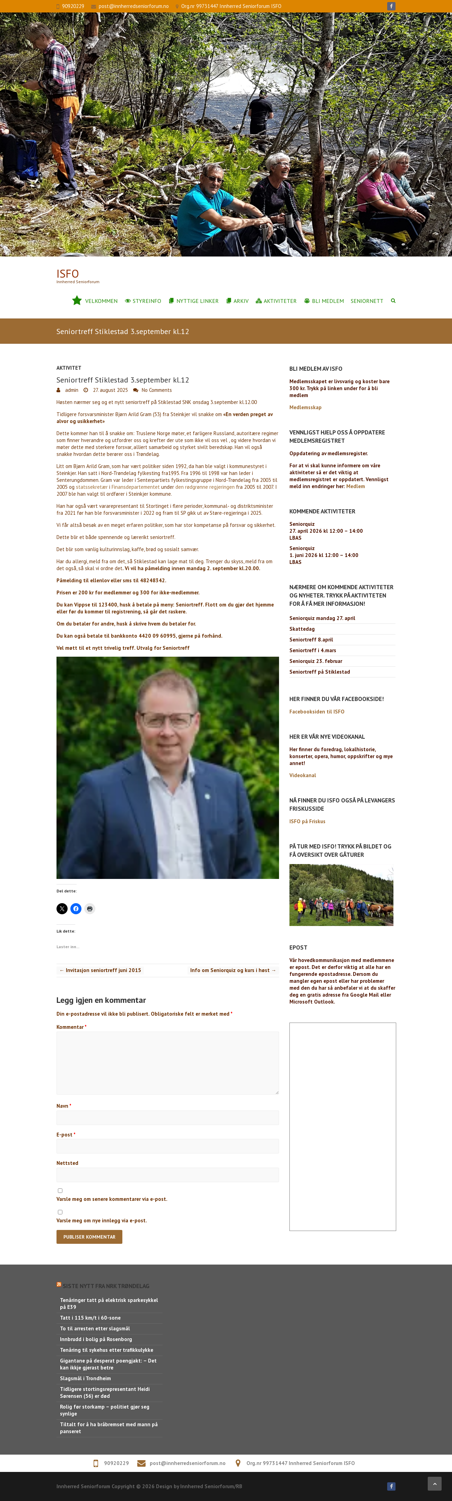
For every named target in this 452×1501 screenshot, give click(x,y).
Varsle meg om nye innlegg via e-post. (101, 1220)
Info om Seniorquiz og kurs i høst (233, 970)
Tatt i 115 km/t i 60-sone (90, 1317)
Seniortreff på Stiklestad (319, 671)
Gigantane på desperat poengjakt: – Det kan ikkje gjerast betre (108, 1364)
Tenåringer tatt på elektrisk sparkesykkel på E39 (109, 1303)
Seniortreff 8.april (311, 639)
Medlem (355, 486)
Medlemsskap (305, 407)
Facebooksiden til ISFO (317, 711)
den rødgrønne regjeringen (205, 487)
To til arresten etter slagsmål (95, 1328)
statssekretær (92, 487)
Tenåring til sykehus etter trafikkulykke (106, 1350)
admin (71, 390)
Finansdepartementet (136, 487)
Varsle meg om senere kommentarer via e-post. (111, 1199)
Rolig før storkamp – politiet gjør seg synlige (104, 1410)
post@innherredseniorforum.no (134, 6)
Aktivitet (68, 368)
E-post (66, 1134)
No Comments (157, 390)
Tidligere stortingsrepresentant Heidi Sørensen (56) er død (105, 1392)
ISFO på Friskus (307, 821)
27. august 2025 (110, 390)
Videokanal (302, 775)
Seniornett (367, 300)
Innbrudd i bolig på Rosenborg (96, 1339)
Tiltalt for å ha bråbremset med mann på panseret (109, 1428)
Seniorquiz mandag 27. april (322, 618)
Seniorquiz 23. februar (315, 661)
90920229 (73, 6)
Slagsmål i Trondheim (85, 1378)
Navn (63, 1106)
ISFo (67, 274)
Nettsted (67, 1163)
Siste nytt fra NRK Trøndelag (106, 1286)
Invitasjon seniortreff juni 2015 (100, 970)
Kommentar (71, 1027)
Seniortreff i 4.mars (312, 650)
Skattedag (302, 629)
